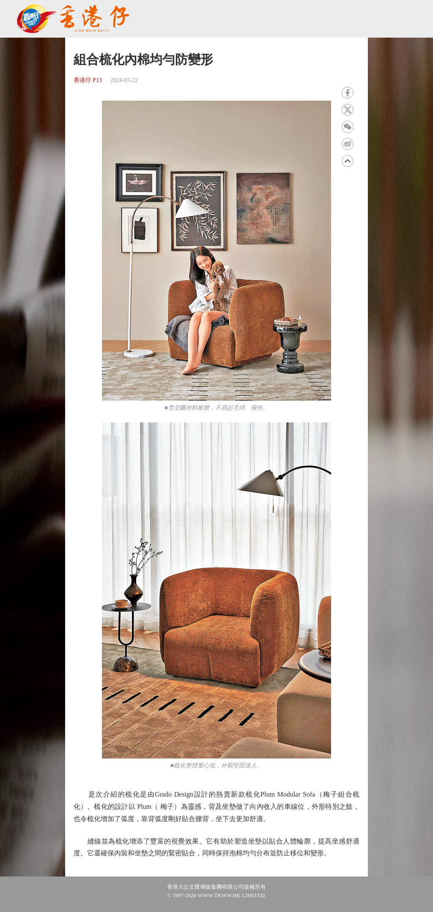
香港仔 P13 (88, 80)
